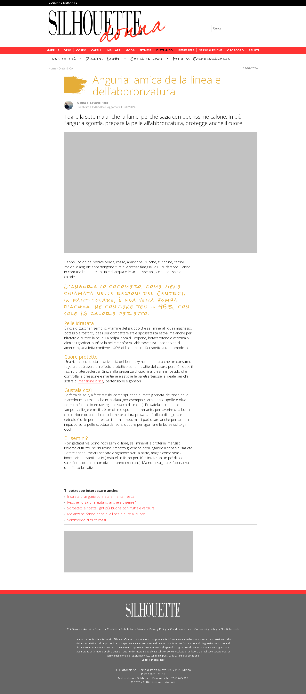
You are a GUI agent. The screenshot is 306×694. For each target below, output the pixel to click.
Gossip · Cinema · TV (63, 2)
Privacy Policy (157, 629)
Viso (67, 50)
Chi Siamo (73, 629)
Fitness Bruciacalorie (201, 58)
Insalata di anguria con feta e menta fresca (100, 496)
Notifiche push (230, 629)
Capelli (96, 50)
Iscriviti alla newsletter (236, 18)
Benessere (186, 50)
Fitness (145, 50)
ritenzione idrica (90, 381)
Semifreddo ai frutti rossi (86, 520)
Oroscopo (235, 50)
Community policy (205, 629)
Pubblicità (127, 629)
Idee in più (63, 58)
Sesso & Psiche (210, 50)
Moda (130, 50)
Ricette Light (103, 58)
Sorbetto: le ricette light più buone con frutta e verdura (110, 508)
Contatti (112, 629)
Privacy (141, 629)
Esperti (99, 629)
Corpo (81, 50)
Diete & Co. (164, 50)
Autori (87, 629)
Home (52, 68)
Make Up (52, 50)
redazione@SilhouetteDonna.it (144, 678)
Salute (254, 50)
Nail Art (114, 50)
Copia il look (146, 58)
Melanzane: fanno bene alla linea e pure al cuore (106, 514)
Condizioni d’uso (180, 629)
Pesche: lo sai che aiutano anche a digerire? (101, 502)
